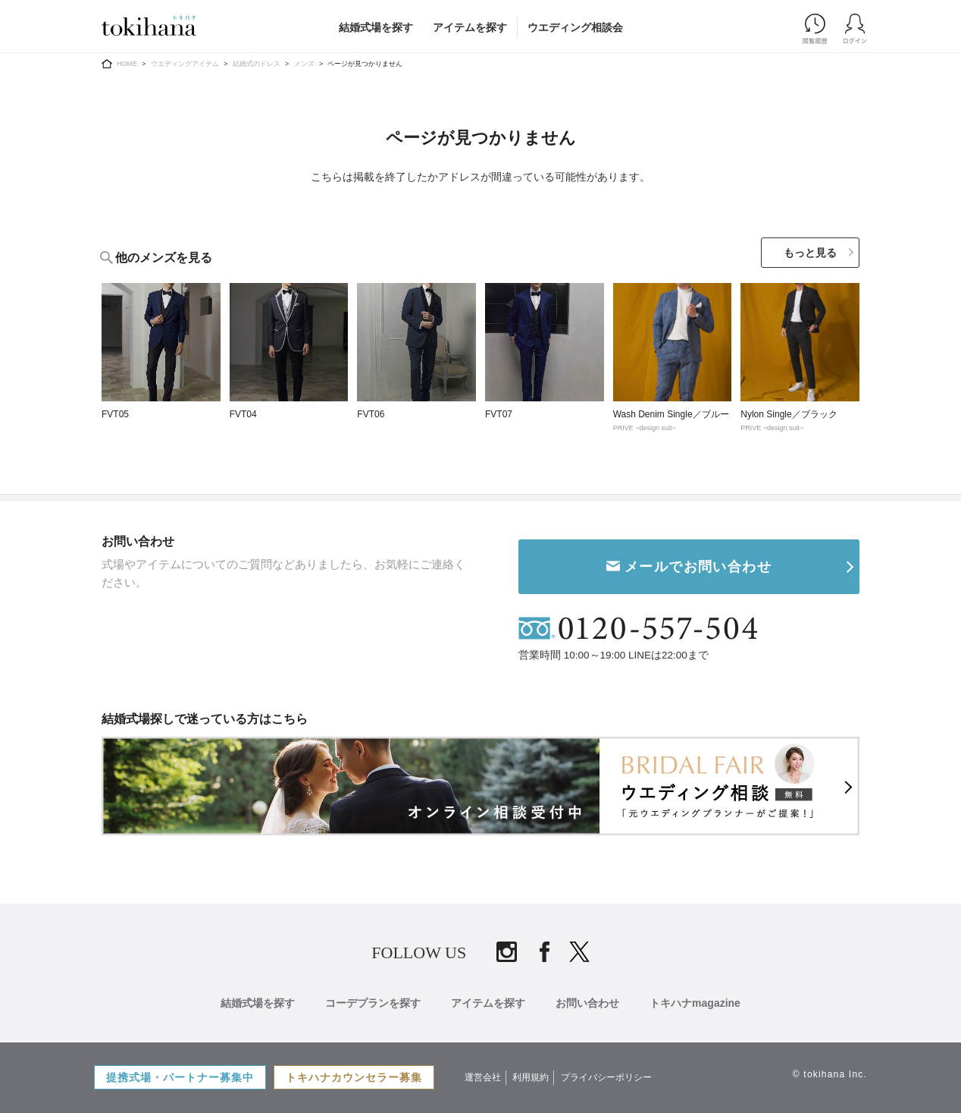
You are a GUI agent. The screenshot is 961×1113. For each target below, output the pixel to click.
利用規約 (530, 1077)
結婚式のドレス (256, 64)
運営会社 (483, 1077)
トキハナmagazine (695, 1003)
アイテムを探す (470, 27)
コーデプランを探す (373, 1003)
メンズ (304, 64)
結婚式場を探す (376, 27)
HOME (127, 64)
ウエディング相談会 (575, 27)
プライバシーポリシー (606, 1077)
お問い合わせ (587, 1003)
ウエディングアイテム (185, 64)
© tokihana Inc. (830, 1074)
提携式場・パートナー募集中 (180, 1077)
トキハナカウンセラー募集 (354, 1077)
